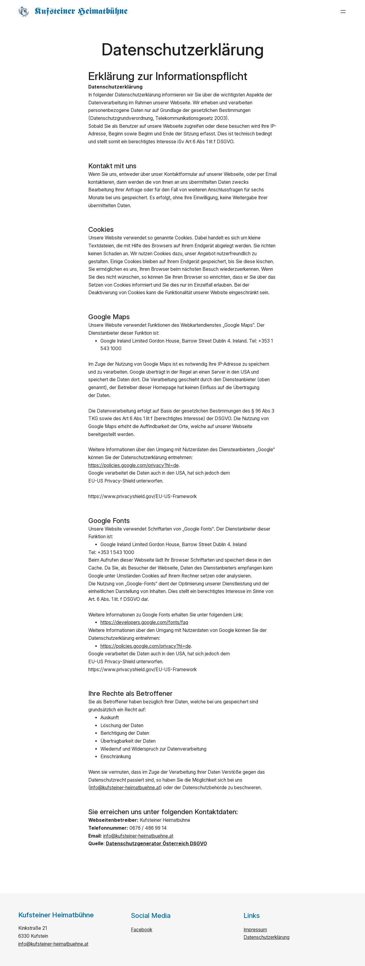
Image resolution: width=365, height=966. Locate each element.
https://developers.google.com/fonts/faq (144, 622)
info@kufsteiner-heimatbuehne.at (125, 787)
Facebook (141, 930)
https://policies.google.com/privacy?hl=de (133, 465)
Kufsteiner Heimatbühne (81, 11)
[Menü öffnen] (343, 11)
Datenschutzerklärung (267, 937)
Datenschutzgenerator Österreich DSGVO (156, 843)
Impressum (255, 930)
